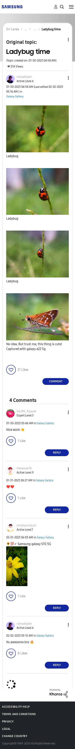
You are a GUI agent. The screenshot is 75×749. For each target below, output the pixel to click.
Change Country (14, 736)
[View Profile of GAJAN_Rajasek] (26, 411)
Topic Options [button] (61, 40)
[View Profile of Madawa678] (24, 468)
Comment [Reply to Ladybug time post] (55, 381)
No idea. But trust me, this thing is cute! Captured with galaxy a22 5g (34, 346)
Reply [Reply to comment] (57, 452)
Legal (6, 729)
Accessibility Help (16, 706)
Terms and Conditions (19, 714)
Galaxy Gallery (15, 96)
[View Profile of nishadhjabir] (24, 77)
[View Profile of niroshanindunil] (26, 525)
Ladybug (12, 156)
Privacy (8, 721)
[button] (62, 78)
